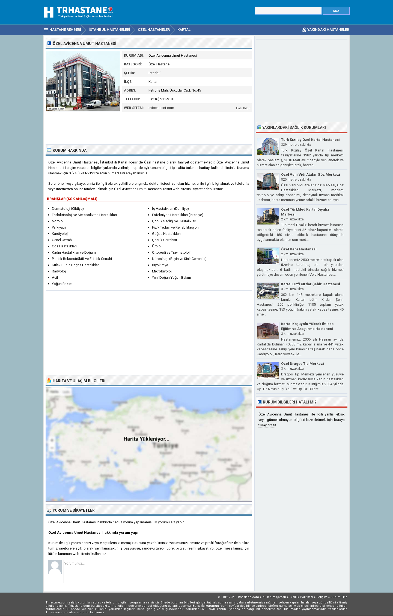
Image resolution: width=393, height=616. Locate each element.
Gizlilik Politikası (301, 597)
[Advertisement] (149, 128)
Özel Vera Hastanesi (299, 249)
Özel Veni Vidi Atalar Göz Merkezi (310, 174)
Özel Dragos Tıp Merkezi (302, 364)
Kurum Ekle (339, 597)
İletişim (322, 597)
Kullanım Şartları (274, 597)
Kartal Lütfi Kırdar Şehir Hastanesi (310, 284)
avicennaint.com (161, 108)
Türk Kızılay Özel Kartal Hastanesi (310, 140)
